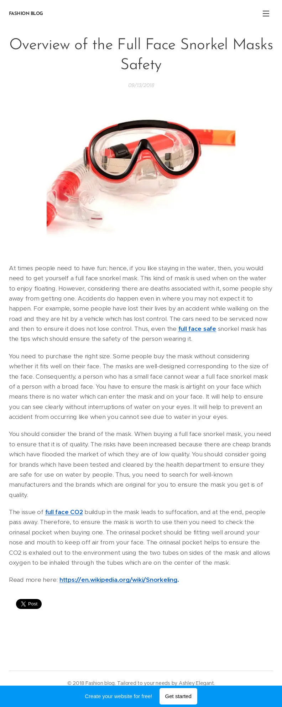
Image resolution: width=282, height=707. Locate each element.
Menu (266, 13)
